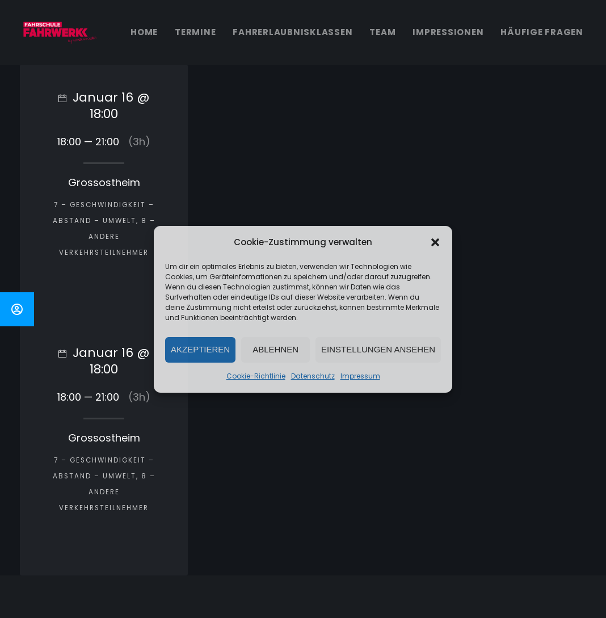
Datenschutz (313, 376)
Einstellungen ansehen (378, 349)
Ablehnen (275, 349)
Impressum (360, 376)
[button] (435, 242)
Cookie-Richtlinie (255, 376)
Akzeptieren (200, 349)
